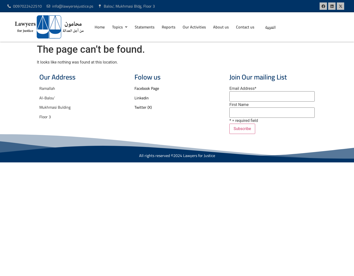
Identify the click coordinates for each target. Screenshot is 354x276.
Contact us (245, 27)
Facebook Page (146, 88)
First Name (239, 105)
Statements (144, 27)
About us (221, 27)
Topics (119, 27)
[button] (119, 27)
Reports (168, 27)
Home (100, 27)
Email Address (242, 89)
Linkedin (141, 98)
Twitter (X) (143, 107)
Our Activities (194, 27)
